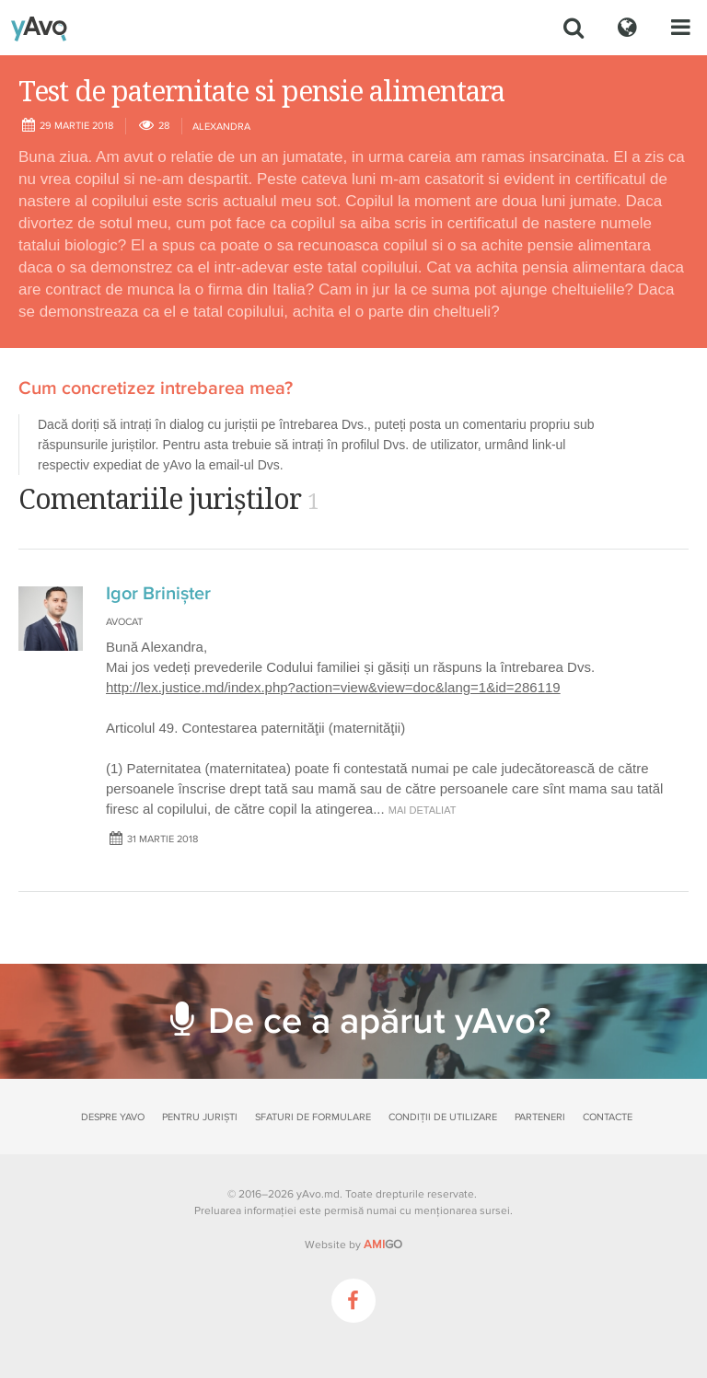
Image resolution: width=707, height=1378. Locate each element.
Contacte (607, 1117)
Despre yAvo (113, 1117)
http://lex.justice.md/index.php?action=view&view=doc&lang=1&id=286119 (333, 687)
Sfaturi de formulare (313, 1117)
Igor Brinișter (158, 594)
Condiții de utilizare (442, 1117)
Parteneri (540, 1117)
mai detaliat (422, 810)
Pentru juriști (200, 1117)
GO (383, 1244)
